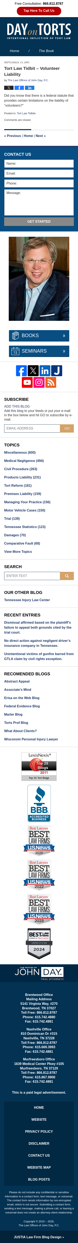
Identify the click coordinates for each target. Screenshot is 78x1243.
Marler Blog (13, 714)
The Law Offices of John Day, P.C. (39, 1225)
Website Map (39, 1167)
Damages (15, 535)
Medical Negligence (24, 461)
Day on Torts (39, 31)
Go (66, 428)
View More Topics (18, 551)
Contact (18, 82)
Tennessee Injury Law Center (27, 600)
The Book (46, 51)
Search (67, 576)
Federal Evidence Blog (22, 706)
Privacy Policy (39, 1131)
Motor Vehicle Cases (24, 510)
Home (14, 51)
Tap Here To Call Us (39, 10)
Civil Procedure (20, 469)
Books (30, 335)
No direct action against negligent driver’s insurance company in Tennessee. (37, 643)
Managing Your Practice (27, 502)
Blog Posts (39, 1179)
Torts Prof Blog (16, 722)
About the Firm (53, 61)
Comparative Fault (22, 543)
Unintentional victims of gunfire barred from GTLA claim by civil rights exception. (39, 656)
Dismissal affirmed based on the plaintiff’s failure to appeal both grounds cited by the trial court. (38, 627)
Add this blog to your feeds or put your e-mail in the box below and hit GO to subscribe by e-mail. (38, 415)
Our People (19, 72)
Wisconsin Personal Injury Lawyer (31, 739)
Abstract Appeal (17, 681)
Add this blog (17, 406)
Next (41, 136)
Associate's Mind (17, 689)
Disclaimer (39, 1143)
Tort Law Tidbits (26, 113)
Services (54, 72)
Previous (12, 136)
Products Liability (22, 477)
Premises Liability (22, 494)
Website (16, 61)
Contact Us (39, 1155)
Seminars (34, 351)
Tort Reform (18, 485)
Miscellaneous (20, 452)
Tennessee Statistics (25, 527)
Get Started (39, 221)
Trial (12, 518)
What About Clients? (20, 731)
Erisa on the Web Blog (22, 698)
